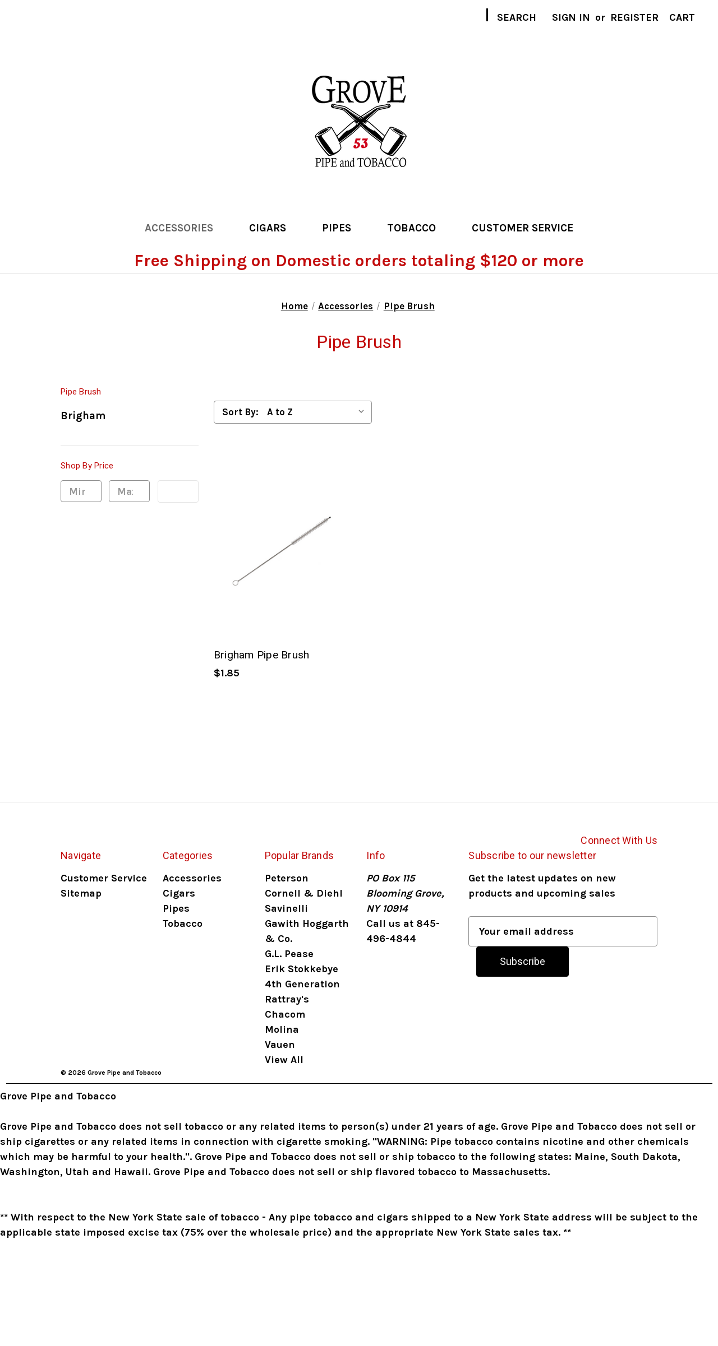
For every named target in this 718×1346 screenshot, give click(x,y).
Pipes (342, 228)
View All (284, 1059)
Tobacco (417, 228)
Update (178, 491)
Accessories (185, 228)
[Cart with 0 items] (682, 17)
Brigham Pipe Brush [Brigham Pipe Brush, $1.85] (262, 654)
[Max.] (129, 491)
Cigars (273, 228)
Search (516, 17)
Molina (282, 1029)
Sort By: (240, 411)
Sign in (571, 17)
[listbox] (318, 412)
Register (634, 17)
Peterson (287, 878)
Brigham (83, 416)
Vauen (280, 1044)
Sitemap (81, 893)
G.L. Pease (289, 954)
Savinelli (286, 908)
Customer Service (522, 228)
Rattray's (287, 999)
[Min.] (81, 491)
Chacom (285, 1014)
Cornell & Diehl (304, 893)
